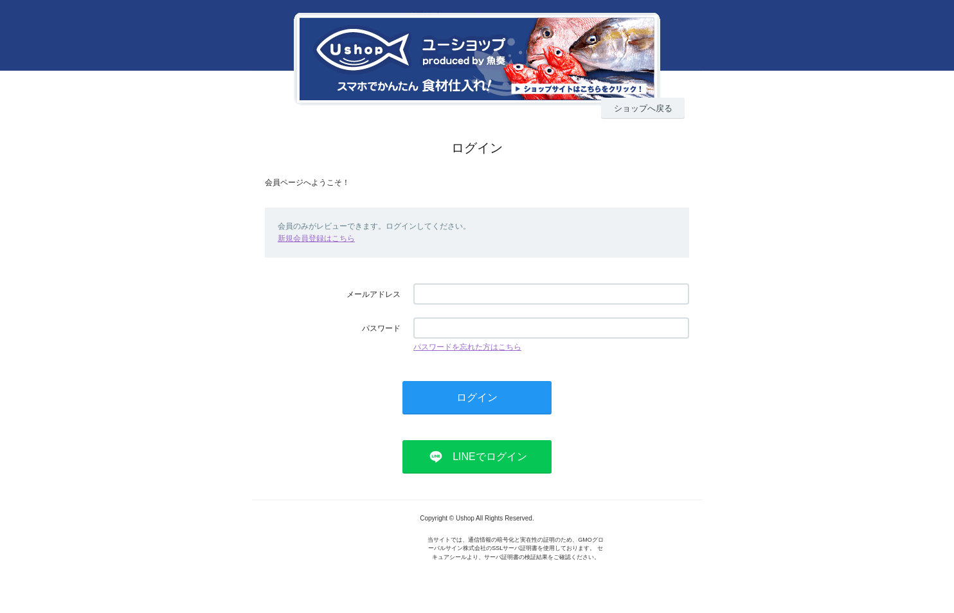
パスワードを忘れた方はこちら (467, 346)
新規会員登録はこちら (316, 238)
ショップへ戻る (643, 108)
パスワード (381, 328)
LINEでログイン (490, 456)
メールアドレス (373, 294)
